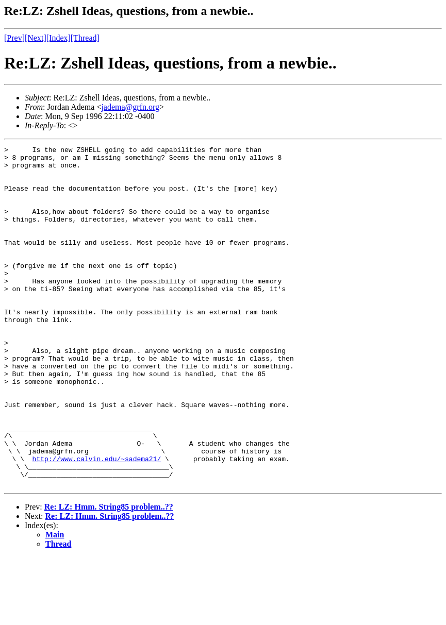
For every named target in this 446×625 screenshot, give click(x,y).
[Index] (58, 37)
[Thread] (85, 37)
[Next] (35, 37)
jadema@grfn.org (130, 107)
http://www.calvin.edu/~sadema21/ (96, 522)
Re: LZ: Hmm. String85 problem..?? (108, 574)
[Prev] (14, 37)
